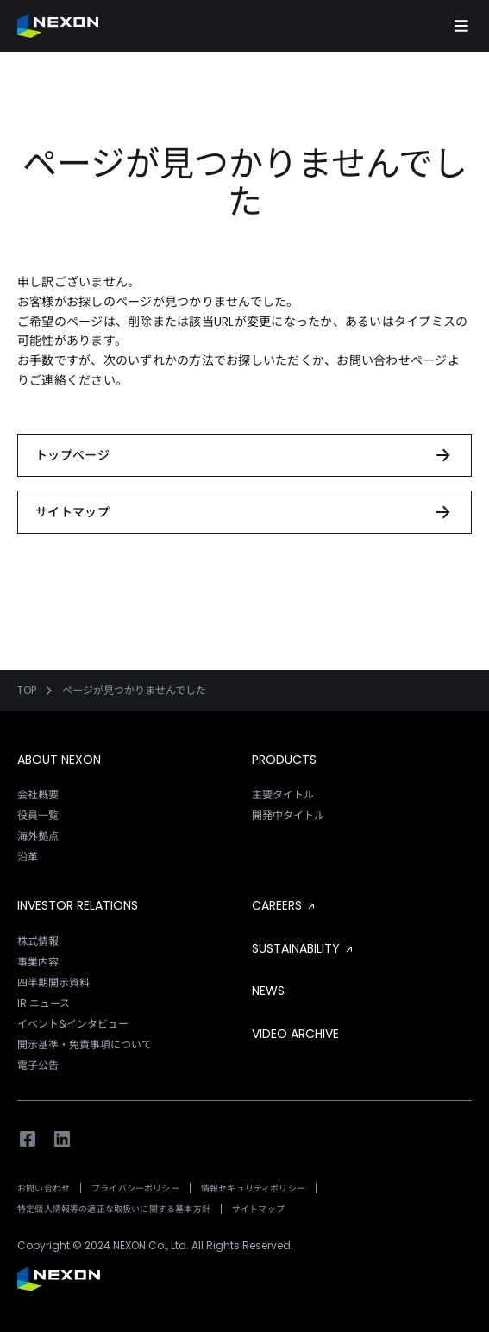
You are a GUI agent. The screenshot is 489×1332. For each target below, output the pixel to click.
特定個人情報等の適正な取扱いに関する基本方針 (113, 1209)
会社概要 (38, 794)
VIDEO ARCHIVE (295, 1033)
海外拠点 (38, 836)
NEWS (268, 990)
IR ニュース (43, 1003)
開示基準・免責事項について (84, 1044)
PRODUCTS (284, 759)
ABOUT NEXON (59, 759)
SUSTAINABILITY (303, 948)
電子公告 (38, 1065)
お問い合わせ (43, 1188)
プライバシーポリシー (135, 1188)
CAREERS (284, 905)
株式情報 (38, 941)
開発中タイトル (288, 815)
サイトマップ (258, 1209)
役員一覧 (38, 815)
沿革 (27, 856)
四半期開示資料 (53, 982)
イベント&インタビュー (73, 1023)
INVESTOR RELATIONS (77, 905)
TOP (26, 690)
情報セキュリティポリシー (253, 1188)
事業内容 (38, 961)
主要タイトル (283, 794)
